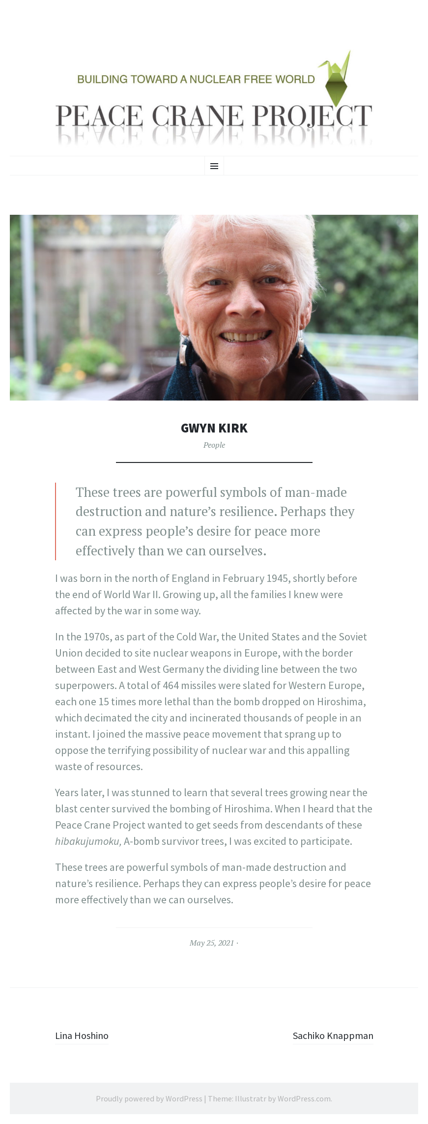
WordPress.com (304, 1098)
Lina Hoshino (84, 1035)
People (214, 444)
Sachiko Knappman (329, 1035)
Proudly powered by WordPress (149, 1098)
